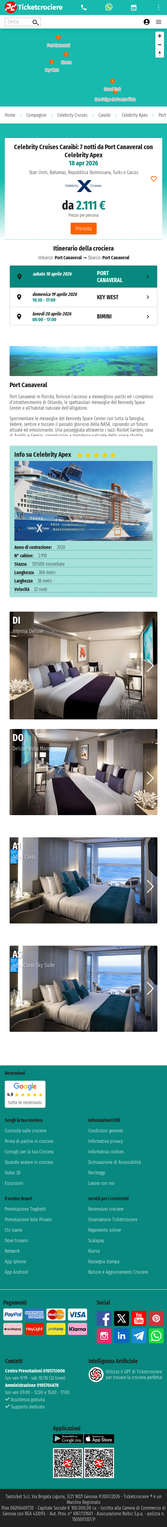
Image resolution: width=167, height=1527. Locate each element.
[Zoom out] (159, 44)
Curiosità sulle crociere (25, 1131)
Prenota (83, 228)
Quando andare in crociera (29, 1162)
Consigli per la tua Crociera (29, 1152)
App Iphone (15, 1261)
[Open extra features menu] (23, 22)
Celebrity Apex (135, 115)
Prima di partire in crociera (29, 1141)
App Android (16, 1272)
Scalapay (96, 1240)
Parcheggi (96, 1173)
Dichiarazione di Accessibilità (114, 1162)
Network (12, 1251)
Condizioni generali (105, 1131)
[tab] (83, 277)
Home (10, 115)
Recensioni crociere (106, 1209)
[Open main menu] (158, 22)
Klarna (94, 1251)
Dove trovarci (16, 1240)
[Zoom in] (159, 36)
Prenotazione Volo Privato (28, 1219)
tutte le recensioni (25, 1102)
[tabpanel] (83, 391)
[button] (150, 665)
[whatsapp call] (109, 7)
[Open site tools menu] (158, 7)
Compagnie (36, 115)
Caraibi (104, 115)
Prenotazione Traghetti (25, 1209)
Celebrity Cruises (72, 115)
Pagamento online (104, 1230)
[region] (83, 68)
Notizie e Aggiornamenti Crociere (118, 1272)
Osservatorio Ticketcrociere (112, 1219)
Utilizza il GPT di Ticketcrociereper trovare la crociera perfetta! (125, 1374)
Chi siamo (13, 1230)
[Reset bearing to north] (159, 53)
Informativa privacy (105, 1141)
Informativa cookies (106, 1152)
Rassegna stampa (103, 1261)
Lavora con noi (101, 1183)
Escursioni (14, 1183)
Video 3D (12, 1173)
